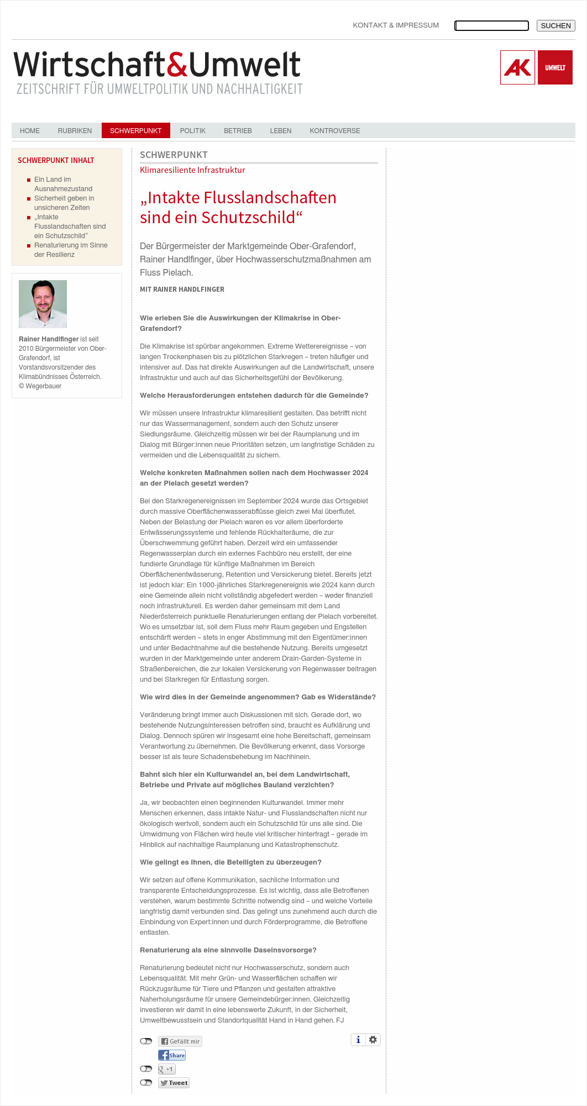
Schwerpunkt (135, 131)
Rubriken (75, 131)
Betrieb (238, 131)
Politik (193, 131)
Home (30, 131)
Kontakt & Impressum (396, 25)
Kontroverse (335, 131)
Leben (281, 131)
